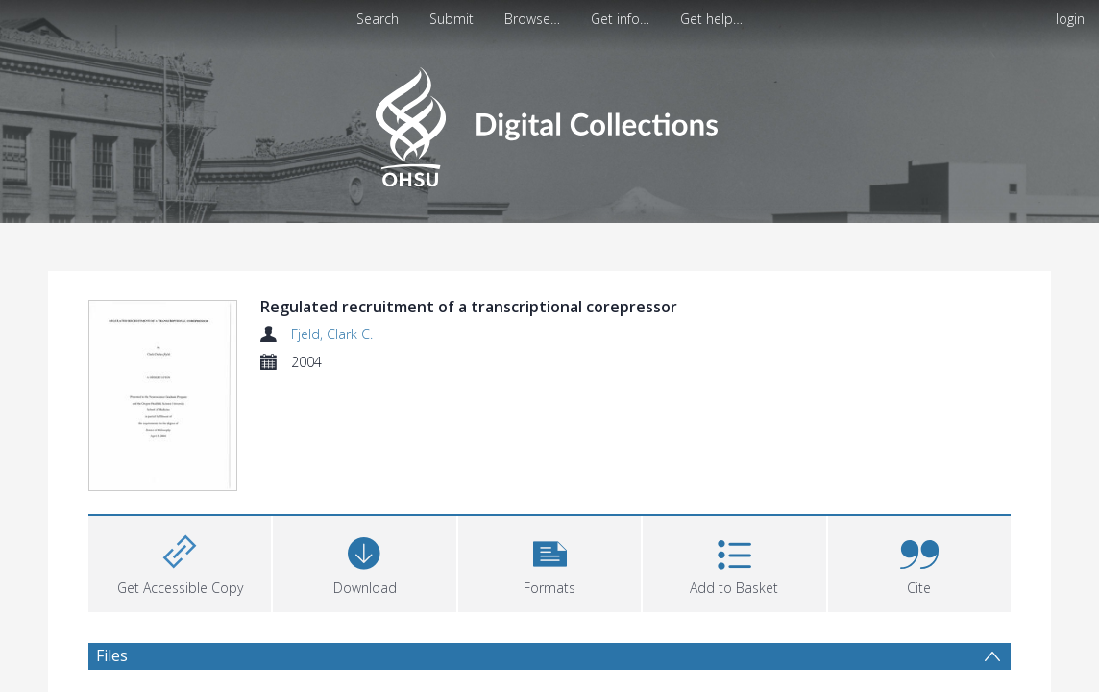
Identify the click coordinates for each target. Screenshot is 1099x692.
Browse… (532, 19)
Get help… (711, 19)
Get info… (620, 19)
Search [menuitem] (377, 19)
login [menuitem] (1070, 19)
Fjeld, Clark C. (332, 334)
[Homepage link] (549, 121)
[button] (549, 561)
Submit (451, 19)
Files (112, 655)
